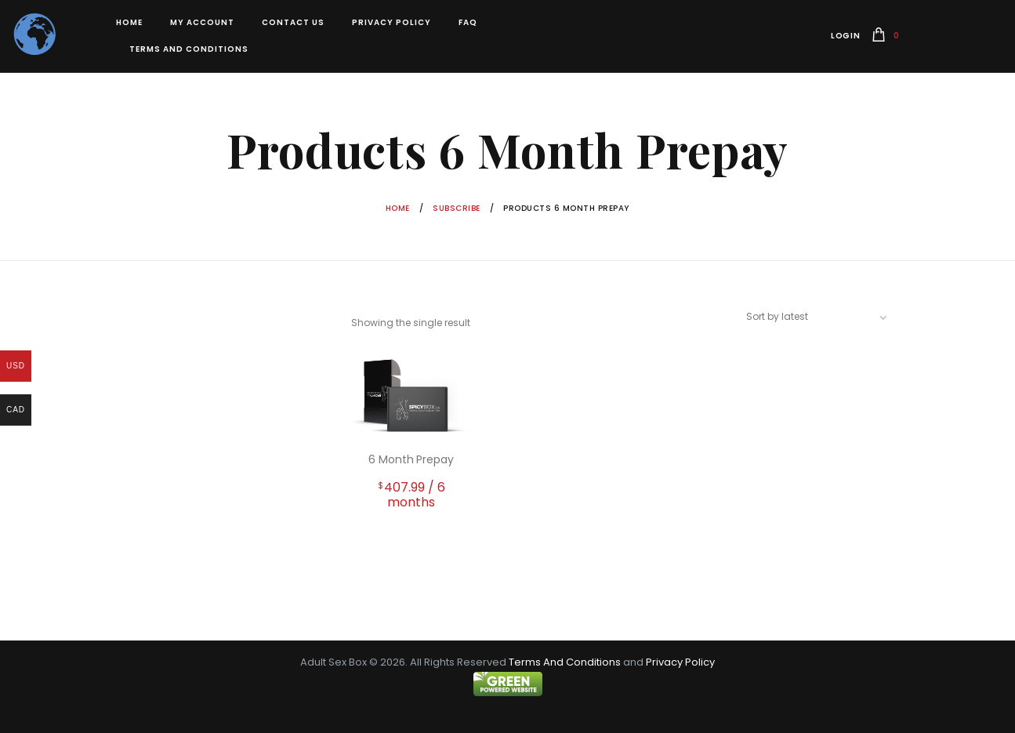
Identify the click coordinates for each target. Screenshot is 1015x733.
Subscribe (456, 208)
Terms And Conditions (565, 662)
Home (398, 208)
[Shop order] (823, 316)
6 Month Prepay (411, 459)
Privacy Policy (680, 662)
